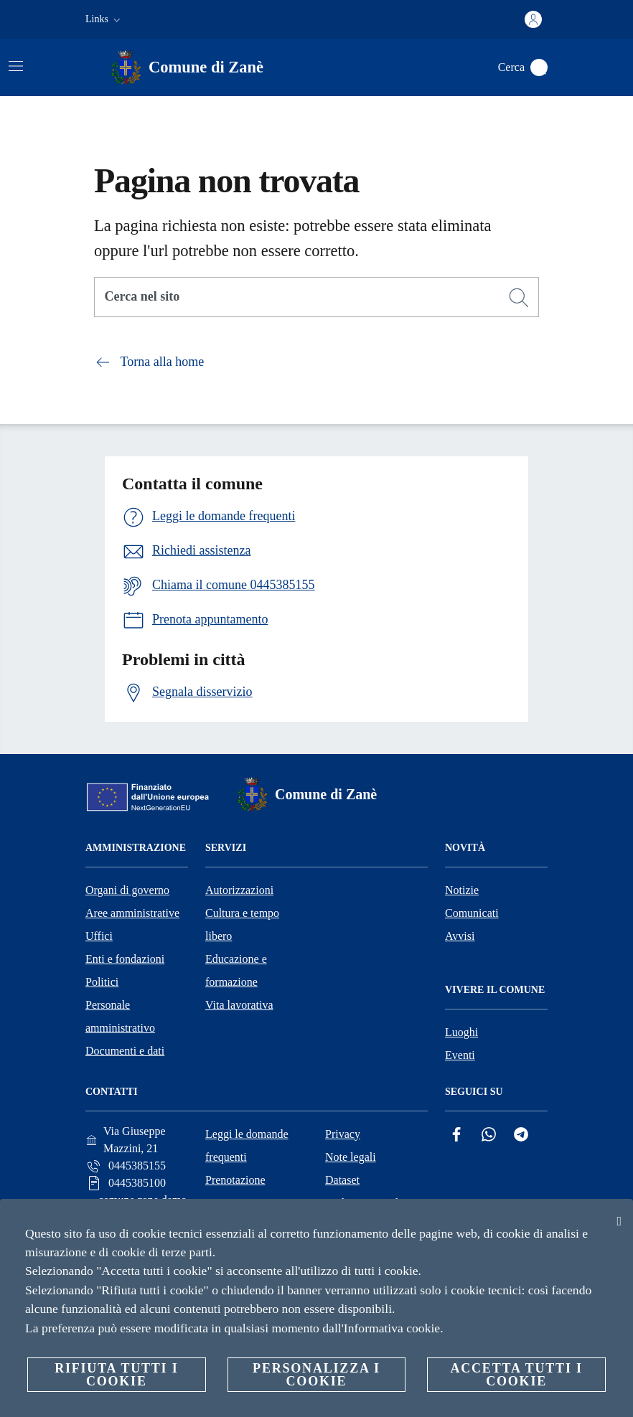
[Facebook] (456, 1135)
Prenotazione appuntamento (238, 1191)
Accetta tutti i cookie (516, 1374)
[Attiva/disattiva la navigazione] (15, 66)
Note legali (350, 1157)
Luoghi (461, 1032)
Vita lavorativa (239, 1005)
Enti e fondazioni (124, 959)
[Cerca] (539, 67)
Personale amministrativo (120, 1016)
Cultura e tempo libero (242, 924)
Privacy (342, 1134)
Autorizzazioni (239, 890)
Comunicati (472, 913)
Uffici (99, 936)
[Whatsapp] (488, 1135)
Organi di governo (127, 890)
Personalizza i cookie (316, 1374)
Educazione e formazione (236, 970)
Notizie (462, 890)
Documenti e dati (124, 1051)
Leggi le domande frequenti (247, 1145)
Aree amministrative (132, 913)
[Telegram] (521, 1135)
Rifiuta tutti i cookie (116, 1374)
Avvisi (459, 936)
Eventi (460, 1055)
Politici (101, 982)
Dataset (342, 1180)
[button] (104, 19)
